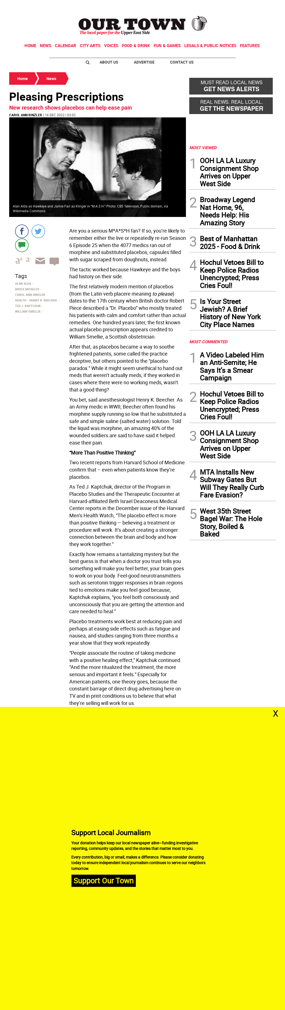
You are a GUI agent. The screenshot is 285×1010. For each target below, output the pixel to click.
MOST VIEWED (203, 147)
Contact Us (182, 62)
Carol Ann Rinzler (25, 115)
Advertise (144, 62)
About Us (109, 62)
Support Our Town (103, 880)
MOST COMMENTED (208, 341)
